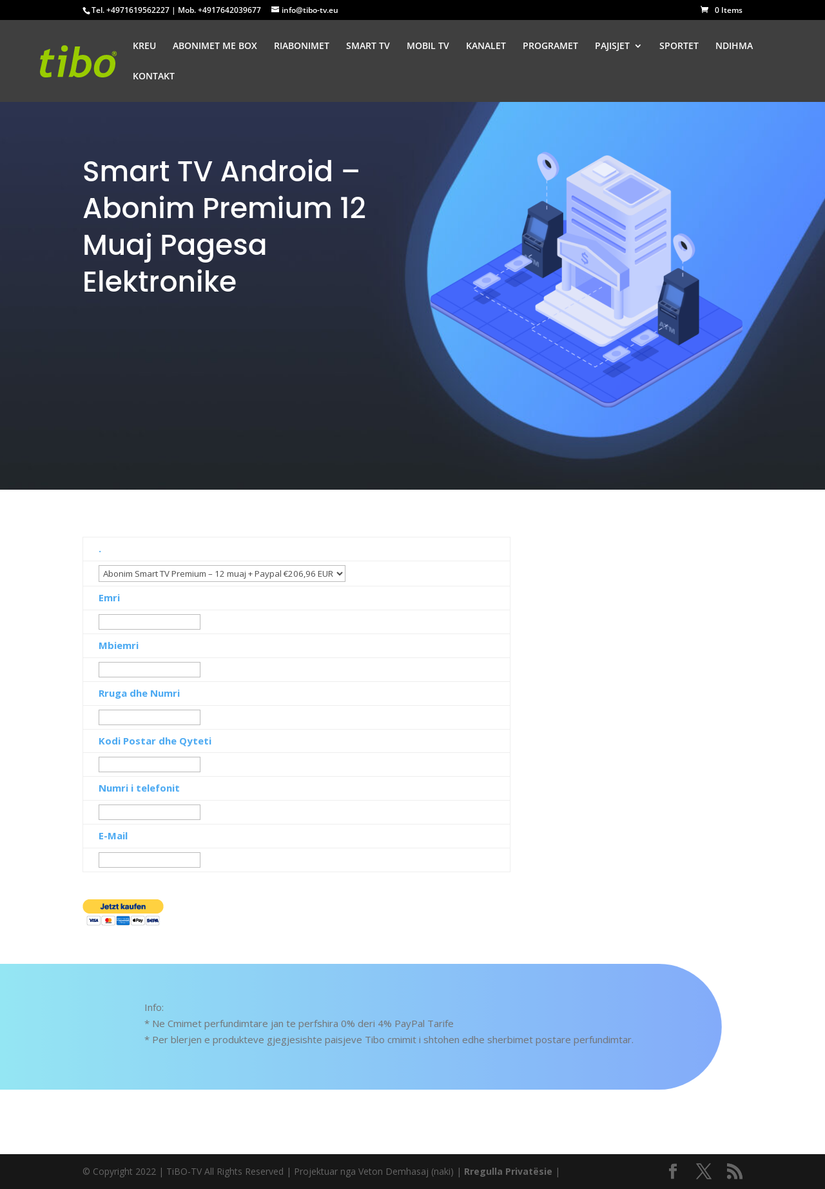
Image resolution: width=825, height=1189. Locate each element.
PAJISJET (612, 46)
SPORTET (679, 46)
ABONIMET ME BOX (215, 46)
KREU (144, 46)
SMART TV (368, 46)
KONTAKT (154, 77)
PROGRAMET (550, 46)
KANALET (486, 46)
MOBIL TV (428, 46)
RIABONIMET (301, 46)
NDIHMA (734, 46)
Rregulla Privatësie (508, 1171)
